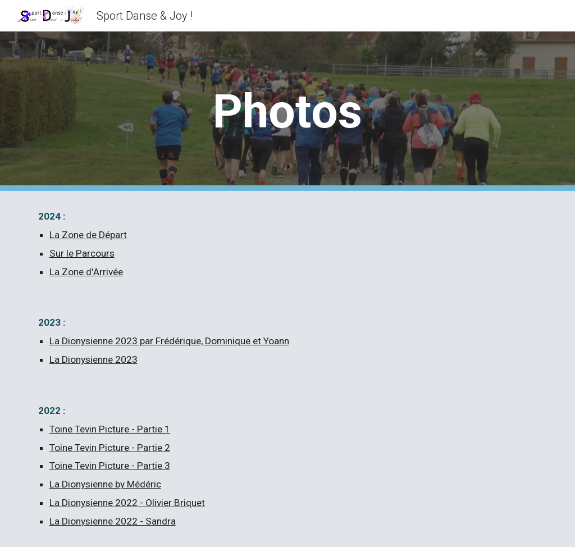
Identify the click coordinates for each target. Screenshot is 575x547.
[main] (287, 111)
